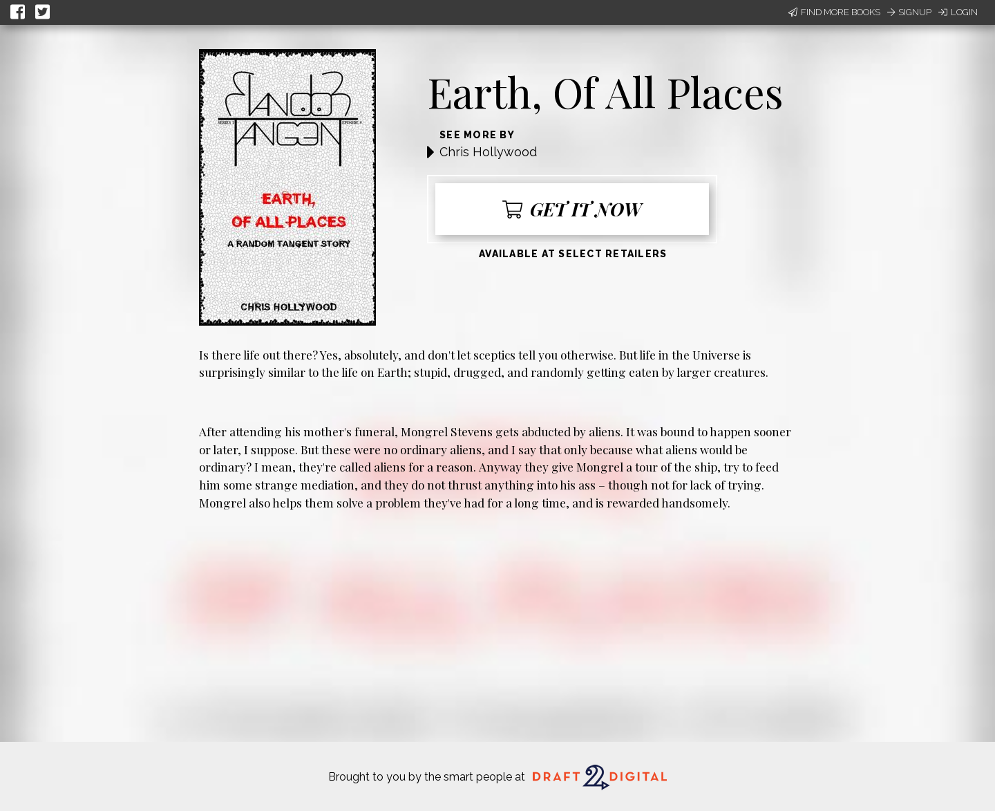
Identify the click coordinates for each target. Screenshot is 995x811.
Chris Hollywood (488, 152)
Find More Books (834, 12)
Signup (909, 12)
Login (958, 12)
